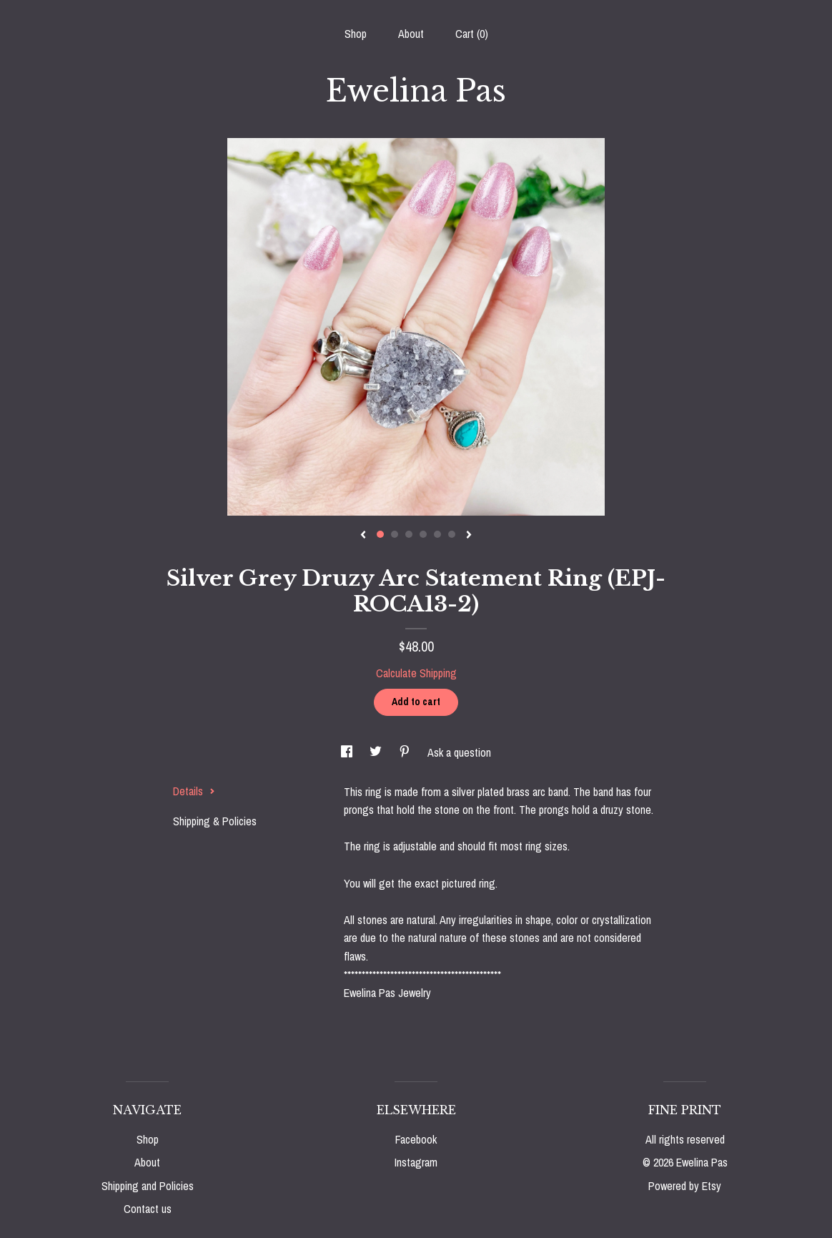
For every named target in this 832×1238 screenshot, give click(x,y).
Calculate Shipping (416, 673)
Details (194, 791)
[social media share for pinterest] (406, 752)
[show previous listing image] (363, 536)
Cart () (471, 33)
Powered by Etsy (684, 1186)
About (411, 33)
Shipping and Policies (147, 1186)
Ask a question (459, 752)
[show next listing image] (468, 536)
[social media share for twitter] (377, 752)
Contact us (148, 1209)
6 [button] (451, 534)
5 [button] (437, 534)
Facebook (416, 1139)
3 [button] (408, 534)
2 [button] (394, 534)
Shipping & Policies (215, 821)
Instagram (416, 1162)
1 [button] (380, 534)
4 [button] (423, 534)
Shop (356, 33)
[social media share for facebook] (348, 752)
